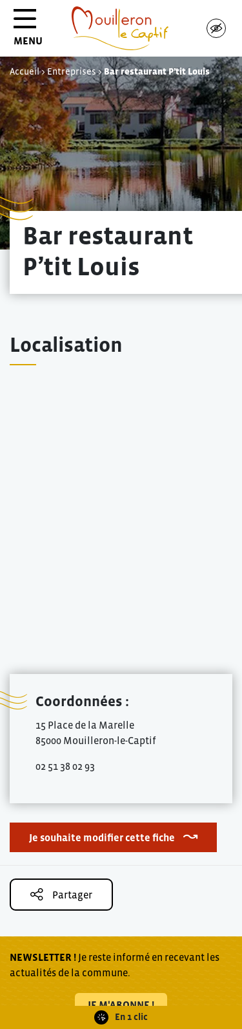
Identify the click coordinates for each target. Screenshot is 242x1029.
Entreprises (71, 71)
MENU (28, 31)
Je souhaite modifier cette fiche (102, 837)
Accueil (24, 71)
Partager (61, 894)
